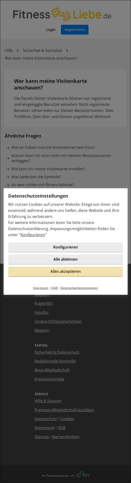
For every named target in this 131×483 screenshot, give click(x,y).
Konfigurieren (33, 234)
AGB (54, 288)
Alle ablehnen (65, 259)
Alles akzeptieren (65, 271)
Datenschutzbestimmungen (79, 288)
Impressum (40, 288)
